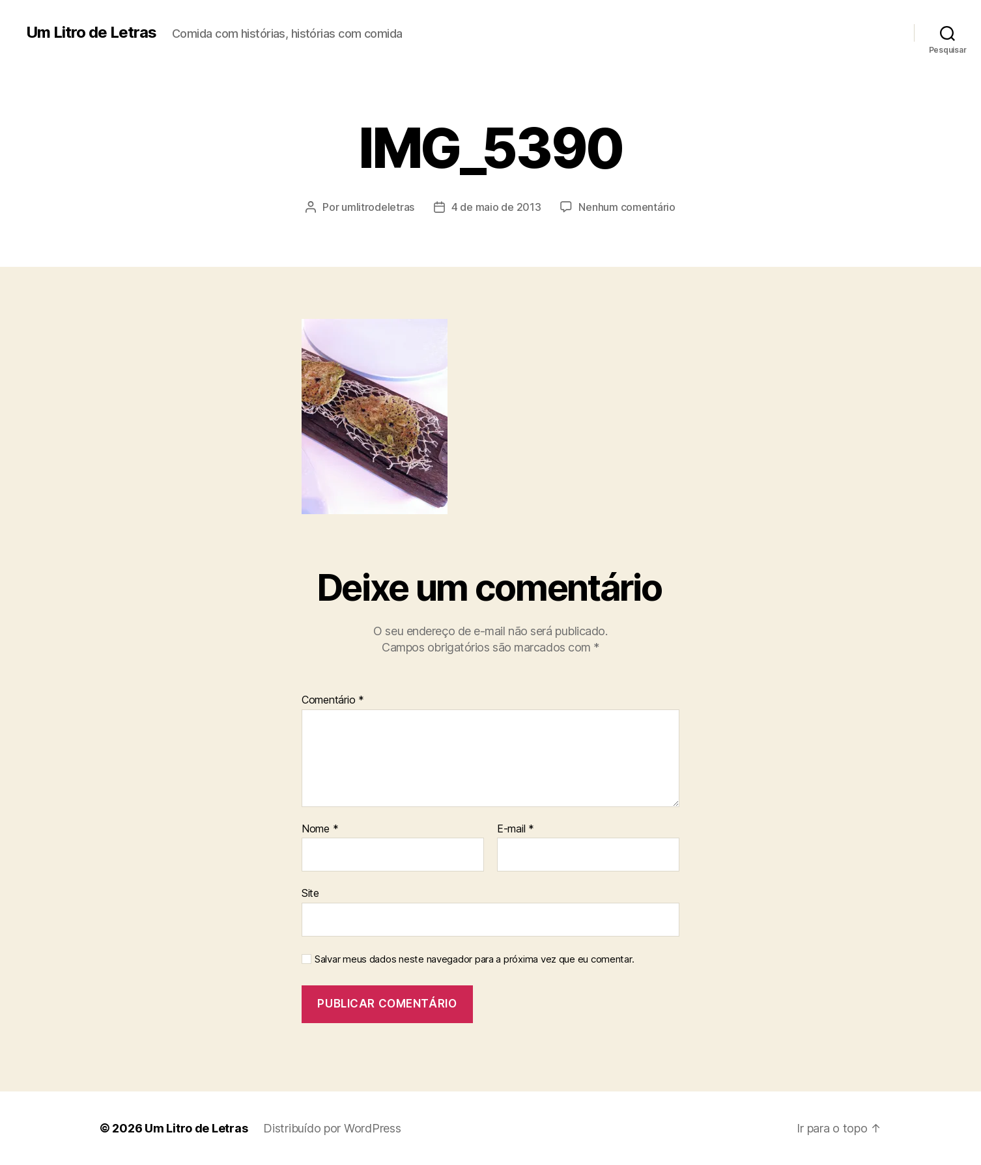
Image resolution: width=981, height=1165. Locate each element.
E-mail (515, 829)
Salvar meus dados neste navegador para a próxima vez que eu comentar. (474, 959)
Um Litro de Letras (91, 32)
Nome (320, 829)
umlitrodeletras (377, 206)
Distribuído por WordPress (332, 1128)
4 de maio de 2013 (496, 206)
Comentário (333, 700)
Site (310, 892)
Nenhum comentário (626, 206)
